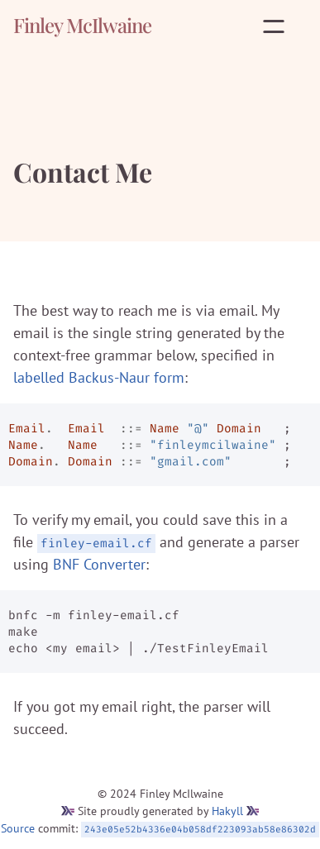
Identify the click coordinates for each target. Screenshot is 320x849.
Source (18, 828)
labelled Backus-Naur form (98, 377)
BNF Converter (99, 564)
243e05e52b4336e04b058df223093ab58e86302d (200, 829)
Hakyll (227, 811)
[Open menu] (277, 26)
